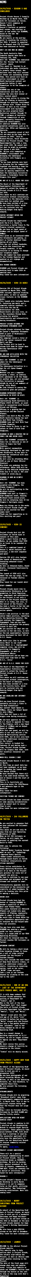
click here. (14, 1147)
